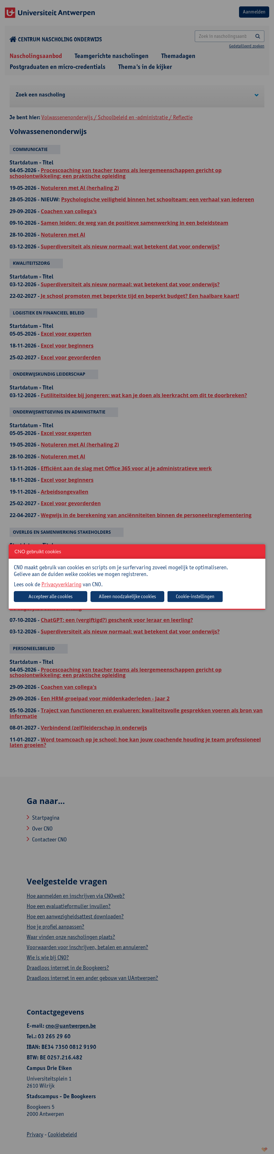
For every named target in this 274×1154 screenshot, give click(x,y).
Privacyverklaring (61, 584)
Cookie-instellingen (195, 596)
